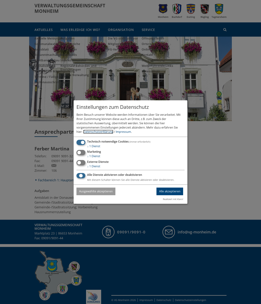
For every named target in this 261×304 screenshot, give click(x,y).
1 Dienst (93, 146)
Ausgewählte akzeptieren (96, 191)
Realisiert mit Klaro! (173, 199)
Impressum (123, 132)
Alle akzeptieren (169, 191)
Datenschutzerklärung (98, 132)
